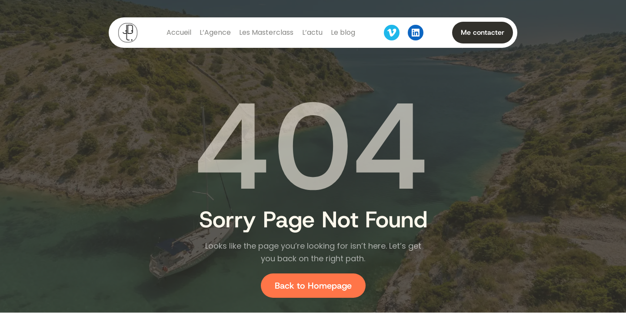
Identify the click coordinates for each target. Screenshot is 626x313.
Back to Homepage (313, 285)
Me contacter (482, 32)
